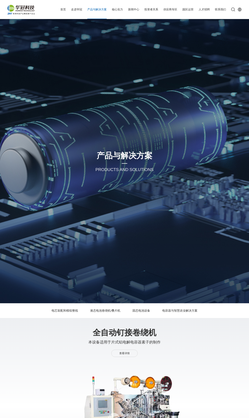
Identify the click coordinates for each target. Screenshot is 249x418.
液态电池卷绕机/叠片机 (105, 310)
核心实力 (117, 9)
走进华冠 (76, 9)
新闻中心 (133, 9)
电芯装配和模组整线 (65, 310)
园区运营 (187, 9)
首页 (63, 9)
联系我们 (220, 9)
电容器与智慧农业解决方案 (179, 310)
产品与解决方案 (97, 9)
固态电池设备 (141, 310)
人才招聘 (204, 9)
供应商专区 (170, 9)
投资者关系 (151, 9)
